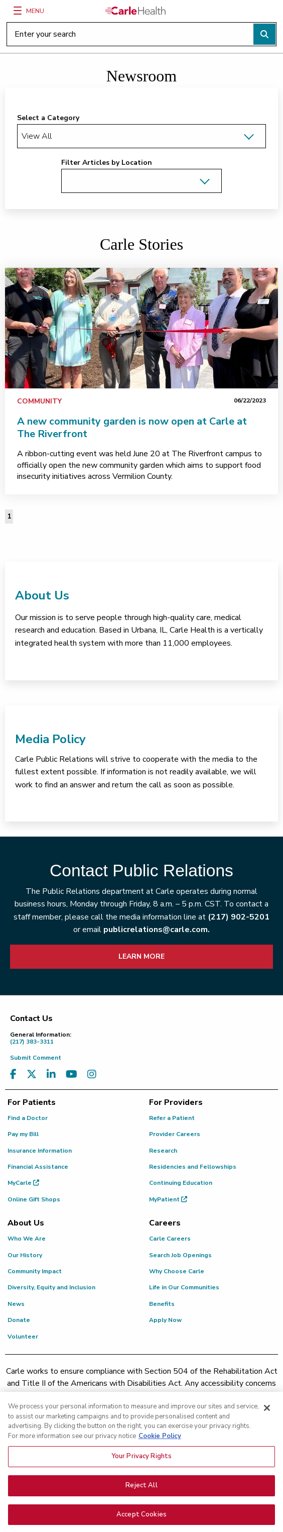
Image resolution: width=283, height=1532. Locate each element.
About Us (42, 595)
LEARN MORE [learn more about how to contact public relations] (141, 956)
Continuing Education (180, 1183)
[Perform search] (264, 34)
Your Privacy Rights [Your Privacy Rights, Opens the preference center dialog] (141, 1463)
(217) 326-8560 (152, 1395)
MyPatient (168, 1199)
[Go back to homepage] (135, 11)
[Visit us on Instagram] (91, 1074)
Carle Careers (170, 1239)
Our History (25, 1255)
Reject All (141, 1491)
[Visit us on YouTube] (71, 1074)
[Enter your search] (141, 34)
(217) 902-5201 (238, 917)
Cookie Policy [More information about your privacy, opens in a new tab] (159, 1442)
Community (39, 401)
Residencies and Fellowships (192, 1167)
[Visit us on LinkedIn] (51, 1074)
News (16, 1304)
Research (163, 1151)
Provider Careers (174, 1134)
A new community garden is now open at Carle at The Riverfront (132, 428)
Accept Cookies (141, 1520)
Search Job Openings (180, 1255)
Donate (19, 1320)
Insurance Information (40, 1151)
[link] (141, 328)
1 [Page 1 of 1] (9, 516)
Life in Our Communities (184, 1287)
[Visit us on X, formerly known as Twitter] (32, 1074)
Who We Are (27, 1239)
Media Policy (50, 739)
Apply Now (165, 1320)
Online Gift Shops (34, 1199)
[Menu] (18, 11)
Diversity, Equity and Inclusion (51, 1287)
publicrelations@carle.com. (156, 929)
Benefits (162, 1304)
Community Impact (35, 1271)
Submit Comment (35, 1058)
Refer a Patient (172, 1118)
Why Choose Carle (176, 1271)
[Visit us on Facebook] (13, 1074)
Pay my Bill (23, 1134)
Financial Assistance (38, 1167)
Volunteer (23, 1337)
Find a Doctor (28, 1118)
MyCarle (23, 1183)
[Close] (267, 1415)
